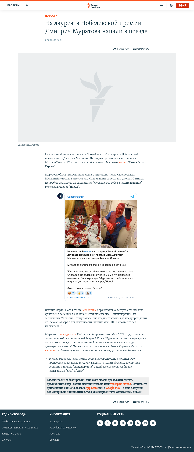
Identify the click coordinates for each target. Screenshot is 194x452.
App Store (91, 388)
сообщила (89, 310)
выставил (51, 350)
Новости (51, 16)
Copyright (55, 440)
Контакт (6, 440)
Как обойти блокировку (63, 428)
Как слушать (57, 421)
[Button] (121, 49)
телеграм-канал (120, 384)
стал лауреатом (66, 334)
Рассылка (55, 434)
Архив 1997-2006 (11, 434)
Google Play (113, 388)
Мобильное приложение (16, 421)
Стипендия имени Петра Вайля (20, 428)
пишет (123, 162)
